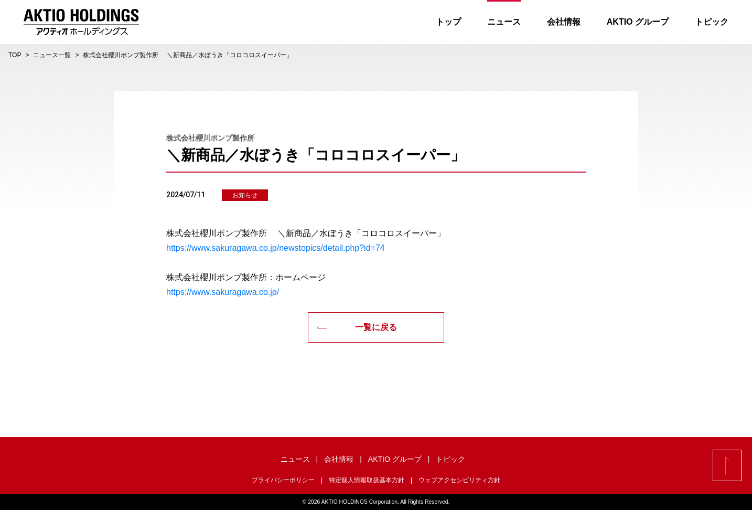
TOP (14, 55)
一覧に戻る (356, 327)
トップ (448, 21)
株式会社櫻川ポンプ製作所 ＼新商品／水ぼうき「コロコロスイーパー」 (187, 55)
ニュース (504, 21)
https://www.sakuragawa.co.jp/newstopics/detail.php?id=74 (275, 247)
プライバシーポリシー (283, 480)
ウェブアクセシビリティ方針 (459, 480)
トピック (711, 21)
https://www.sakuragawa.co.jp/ (222, 292)
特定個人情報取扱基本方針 (366, 480)
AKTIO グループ (638, 21)
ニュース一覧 (52, 55)
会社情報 (564, 21)
